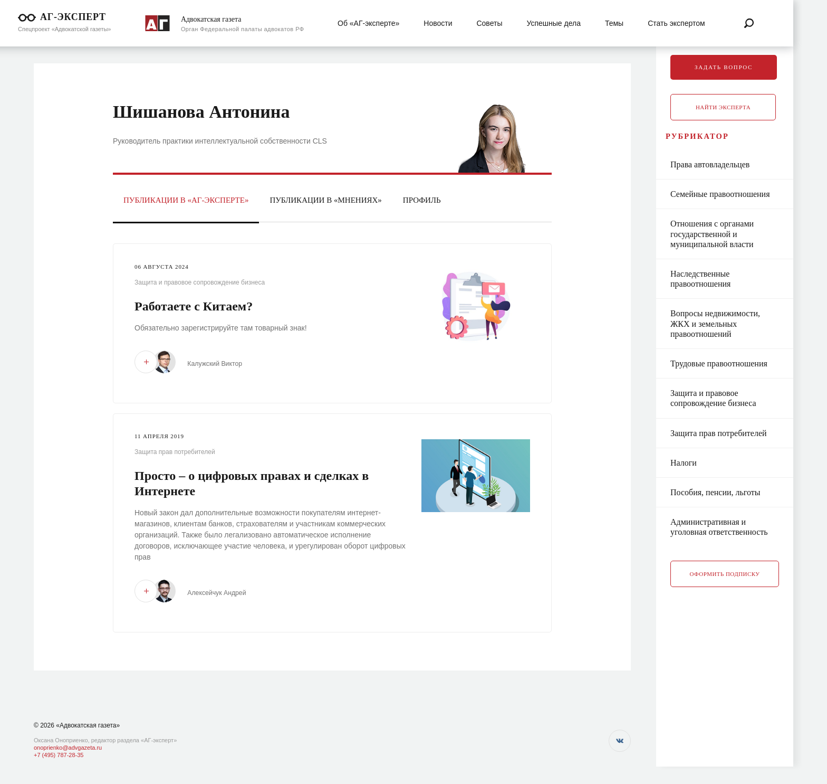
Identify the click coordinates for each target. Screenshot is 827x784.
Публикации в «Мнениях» (325, 200)
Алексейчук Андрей (225, 592)
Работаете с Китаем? (193, 306)
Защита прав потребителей (174, 451)
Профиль (422, 200)
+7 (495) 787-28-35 (58, 755)
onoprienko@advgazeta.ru (68, 747)
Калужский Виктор (223, 363)
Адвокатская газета (211, 19)
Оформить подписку (725, 585)
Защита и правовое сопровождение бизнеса (199, 282)
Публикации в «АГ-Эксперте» (185, 200)
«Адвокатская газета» (88, 725)
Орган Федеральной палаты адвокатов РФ (242, 29)
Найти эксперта (723, 107)
